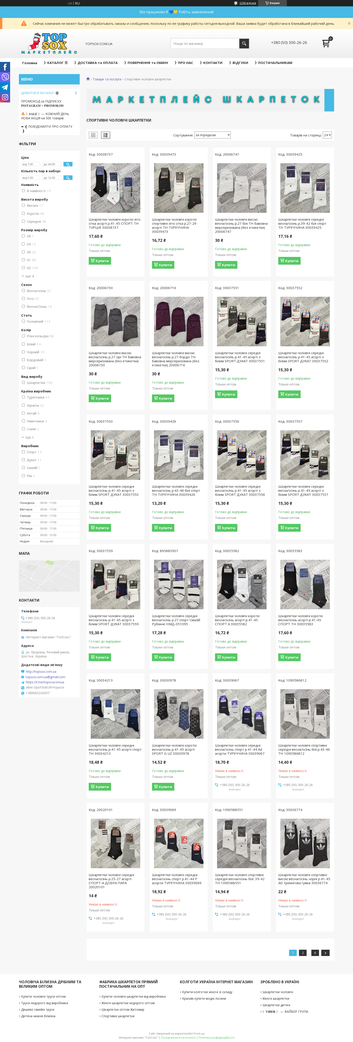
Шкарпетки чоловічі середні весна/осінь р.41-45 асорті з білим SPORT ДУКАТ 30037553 (114, 490)
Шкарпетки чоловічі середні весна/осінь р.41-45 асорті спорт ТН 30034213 (115, 749)
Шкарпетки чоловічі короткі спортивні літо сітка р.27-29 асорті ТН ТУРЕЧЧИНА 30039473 (174, 225)
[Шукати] (244, 43)
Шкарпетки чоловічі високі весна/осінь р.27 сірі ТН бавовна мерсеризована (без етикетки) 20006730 (115, 359)
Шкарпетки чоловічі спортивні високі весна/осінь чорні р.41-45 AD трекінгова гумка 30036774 (304, 879)
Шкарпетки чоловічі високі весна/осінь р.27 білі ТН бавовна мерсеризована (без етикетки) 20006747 (241, 225)
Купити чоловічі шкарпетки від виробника (134, 996)
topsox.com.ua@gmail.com (45, 677)
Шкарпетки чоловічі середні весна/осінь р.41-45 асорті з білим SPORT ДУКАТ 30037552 (303, 357)
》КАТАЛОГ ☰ (56, 62)
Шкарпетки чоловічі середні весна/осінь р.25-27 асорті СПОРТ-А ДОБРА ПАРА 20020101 (111, 881)
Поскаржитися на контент (178, 1038)
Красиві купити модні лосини (204, 998)
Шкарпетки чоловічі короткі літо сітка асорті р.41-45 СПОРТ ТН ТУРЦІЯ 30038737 (114, 223)
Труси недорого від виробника (44, 1003)
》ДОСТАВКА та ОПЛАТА (96, 62)
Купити (102, 260)
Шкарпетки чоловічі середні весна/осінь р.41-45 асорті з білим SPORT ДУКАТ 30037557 (303, 490)
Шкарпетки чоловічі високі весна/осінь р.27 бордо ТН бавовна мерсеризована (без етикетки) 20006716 (175, 359)
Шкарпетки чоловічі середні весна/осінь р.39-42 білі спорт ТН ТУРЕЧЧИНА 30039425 (302, 223)
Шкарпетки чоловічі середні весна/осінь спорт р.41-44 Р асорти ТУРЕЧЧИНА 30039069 (176, 879)
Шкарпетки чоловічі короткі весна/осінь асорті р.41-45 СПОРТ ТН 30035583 (300, 620)
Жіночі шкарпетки (275, 998)
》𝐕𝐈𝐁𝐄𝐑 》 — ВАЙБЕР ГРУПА (285, 1011)
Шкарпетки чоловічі (277, 992)
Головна (29, 63)
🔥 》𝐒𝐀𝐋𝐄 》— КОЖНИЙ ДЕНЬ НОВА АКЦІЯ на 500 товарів (45, 116)
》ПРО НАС (184, 62)
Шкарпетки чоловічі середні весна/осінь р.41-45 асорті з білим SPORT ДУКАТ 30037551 (240, 357)
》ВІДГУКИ (238, 62)
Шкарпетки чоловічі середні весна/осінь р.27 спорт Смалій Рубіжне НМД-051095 (176, 620)
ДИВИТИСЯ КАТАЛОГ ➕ (40, 93)
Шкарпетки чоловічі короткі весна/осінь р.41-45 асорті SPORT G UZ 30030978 (174, 749)
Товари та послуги (107, 79)
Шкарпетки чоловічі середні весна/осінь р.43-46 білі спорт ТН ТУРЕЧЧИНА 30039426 (176, 490)
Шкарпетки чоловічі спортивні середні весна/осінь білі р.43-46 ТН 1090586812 (304, 749)
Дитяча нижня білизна (38, 1016)
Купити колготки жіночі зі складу (207, 992)
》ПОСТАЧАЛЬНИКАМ (273, 62)
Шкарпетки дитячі (276, 1005)
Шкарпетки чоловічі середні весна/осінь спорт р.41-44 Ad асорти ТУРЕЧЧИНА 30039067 (240, 749)
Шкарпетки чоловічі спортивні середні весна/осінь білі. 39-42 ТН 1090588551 (240, 879)
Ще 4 (29, 276)
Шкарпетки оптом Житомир (123, 1009)
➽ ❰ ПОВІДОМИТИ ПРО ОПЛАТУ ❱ (46, 128)
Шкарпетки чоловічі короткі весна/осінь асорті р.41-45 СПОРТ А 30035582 (237, 620)
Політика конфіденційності (216, 1038)
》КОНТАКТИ (211, 62)
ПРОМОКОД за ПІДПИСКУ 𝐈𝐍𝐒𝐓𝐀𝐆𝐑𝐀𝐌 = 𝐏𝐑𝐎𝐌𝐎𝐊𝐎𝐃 (42, 103)
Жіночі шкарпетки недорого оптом (128, 1003)
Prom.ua (199, 1033)
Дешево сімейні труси (37, 1009)
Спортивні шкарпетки (118, 1016)
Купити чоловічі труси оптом (43, 996)
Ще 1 (29, 437)
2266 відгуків (248, 3)
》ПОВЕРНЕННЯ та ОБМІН (146, 62)
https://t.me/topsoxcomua (45, 682)
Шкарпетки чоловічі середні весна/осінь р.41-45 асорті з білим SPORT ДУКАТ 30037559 (114, 620)
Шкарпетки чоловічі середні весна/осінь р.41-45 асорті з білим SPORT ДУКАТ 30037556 (240, 490)
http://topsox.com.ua (41, 672)
